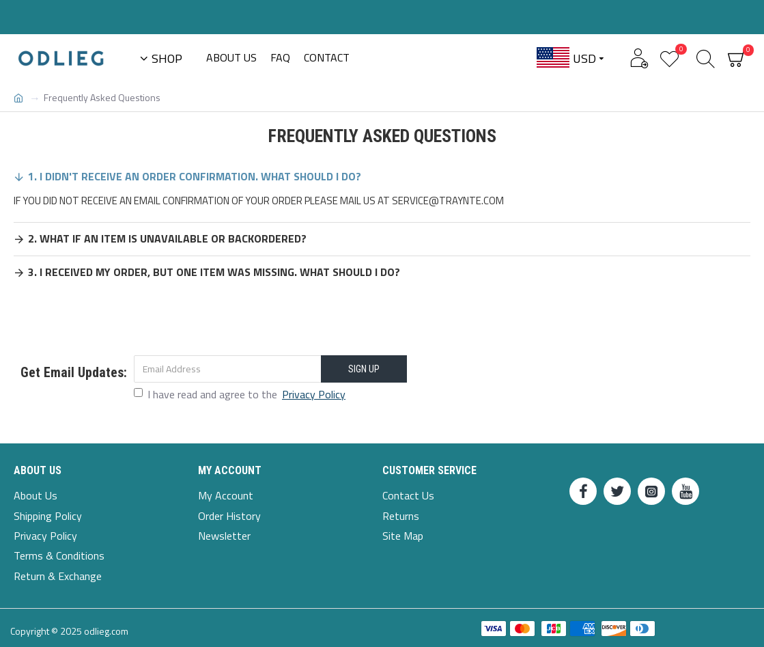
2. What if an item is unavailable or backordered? (167, 238)
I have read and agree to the (241, 394)
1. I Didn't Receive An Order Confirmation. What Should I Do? (194, 176)
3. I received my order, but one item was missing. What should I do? (214, 272)
